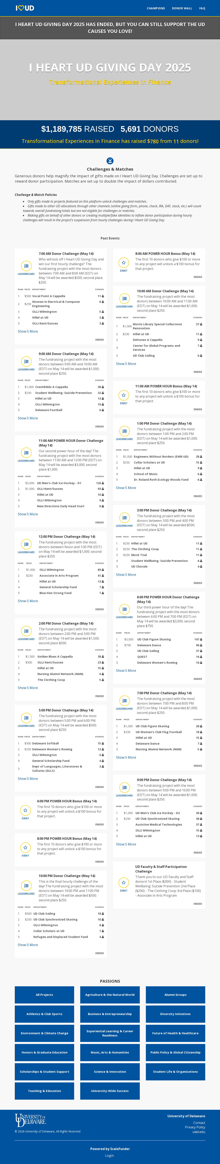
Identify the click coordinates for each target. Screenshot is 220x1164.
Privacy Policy (195, 1127)
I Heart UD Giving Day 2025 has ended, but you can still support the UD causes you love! (110, 27)
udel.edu (198, 1132)
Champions (156, 8)
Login (109, 1155)
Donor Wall (182, 8)
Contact (199, 1122)
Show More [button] (28, 331)
